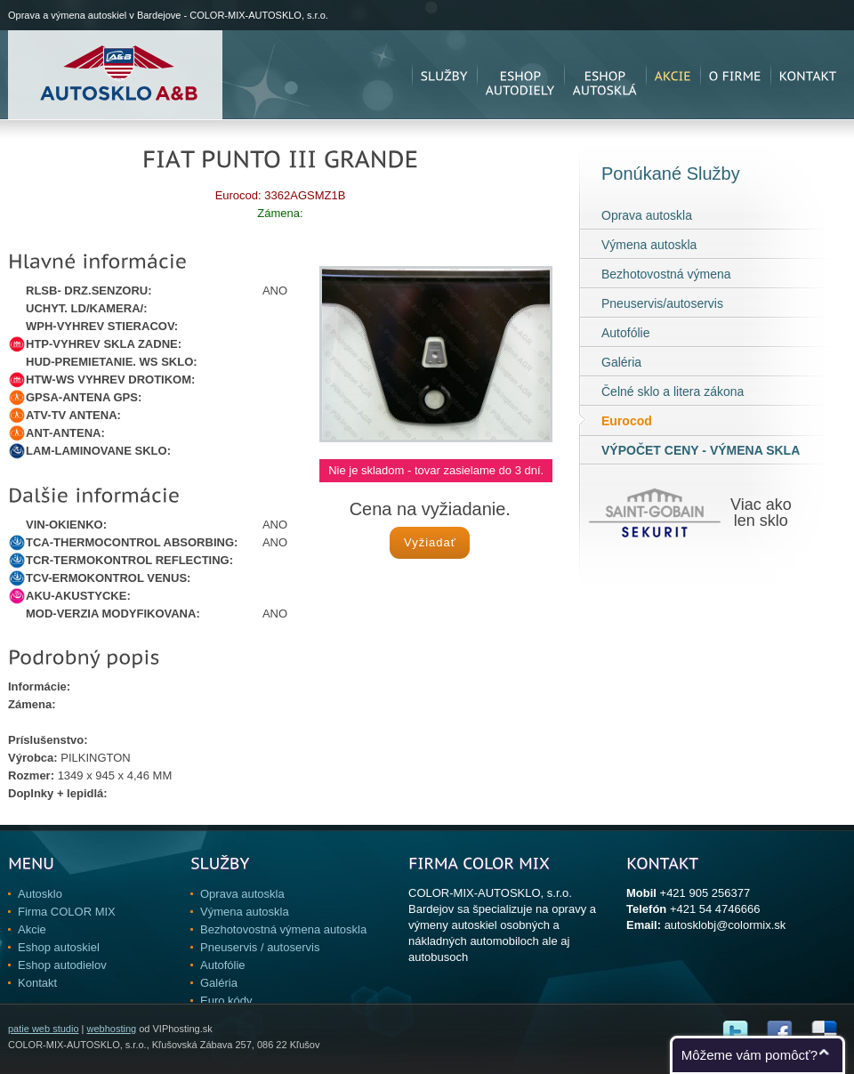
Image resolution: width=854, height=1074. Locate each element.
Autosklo (40, 893)
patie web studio (43, 1028)
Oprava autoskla (646, 215)
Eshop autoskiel (59, 947)
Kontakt (37, 982)
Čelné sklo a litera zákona (672, 391)
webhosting (111, 1028)
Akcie (32, 929)
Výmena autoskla (649, 245)
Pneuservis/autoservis (662, 303)
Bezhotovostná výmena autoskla (283, 929)
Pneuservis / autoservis (259, 947)
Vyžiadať (430, 542)
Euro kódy (226, 1000)
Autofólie (625, 333)
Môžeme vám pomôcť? (749, 1054)
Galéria (621, 362)
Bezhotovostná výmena (666, 274)
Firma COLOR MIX (67, 911)
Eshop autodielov (62, 965)
